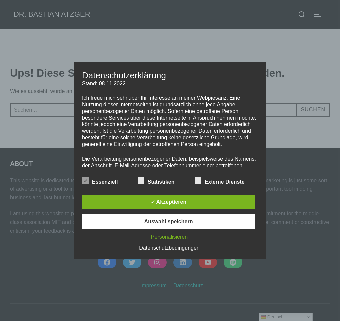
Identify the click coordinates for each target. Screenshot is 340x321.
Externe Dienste (220, 181)
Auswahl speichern (168, 221)
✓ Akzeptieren (169, 202)
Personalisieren (169, 237)
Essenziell (100, 181)
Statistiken (156, 181)
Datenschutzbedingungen (169, 248)
